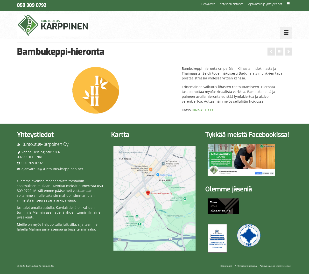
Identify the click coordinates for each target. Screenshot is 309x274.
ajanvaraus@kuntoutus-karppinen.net (50, 169)
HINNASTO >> (203, 110)
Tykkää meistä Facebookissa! (247, 135)
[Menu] (286, 33)
